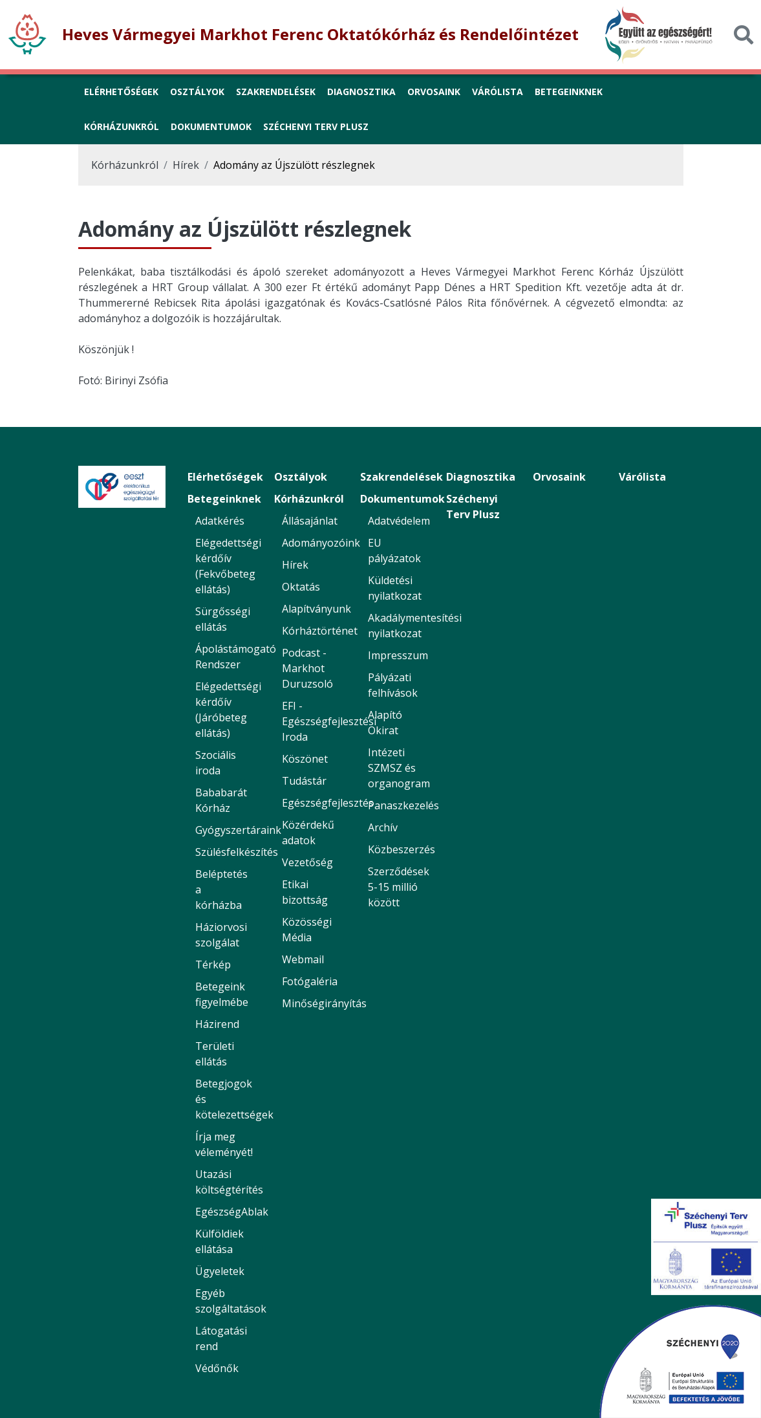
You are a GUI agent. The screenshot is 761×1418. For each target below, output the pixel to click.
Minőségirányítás (324, 1003)
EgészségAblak (231, 1212)
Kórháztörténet (320, 631)
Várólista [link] (497, 91)
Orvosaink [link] (433, 91)
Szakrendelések (401, 477)
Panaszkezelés (403, 805)
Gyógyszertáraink (238, 830)
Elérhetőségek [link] (121, 91)
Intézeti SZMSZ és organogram (399, 768)
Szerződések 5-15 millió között (398, 887)
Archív (383, 827)
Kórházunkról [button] (121, 126)
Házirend (217, 1024)
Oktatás (301, 587)
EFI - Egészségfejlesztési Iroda (329, 721)
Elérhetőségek (225, 477)
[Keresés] (743, 34)
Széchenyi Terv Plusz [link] (316, 126)
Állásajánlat (310, 521)
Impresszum (398, 655)
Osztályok (300, 477)
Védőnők (217, 1368)
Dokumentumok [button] (211, 126)
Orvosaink (559, 477)
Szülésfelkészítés (236, 852)
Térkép (213, 964)
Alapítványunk (316, 609)
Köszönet (305, 759)
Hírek (186, 165)
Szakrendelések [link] (276, 91)
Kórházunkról (124, 165)
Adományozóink (321, 543)
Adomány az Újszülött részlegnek (294, 165)
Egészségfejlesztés (328, 803)
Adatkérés (219, 521)
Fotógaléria (310, 981)
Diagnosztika (480, 477)
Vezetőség (307, 862)
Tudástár (304, 781)
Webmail (303, 959)
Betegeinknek (224, 499)
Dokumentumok (402, 499)
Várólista (642, 477)
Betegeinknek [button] (569, 91)
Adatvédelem (399, 521)
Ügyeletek (219, 1271)
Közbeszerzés (401, 849)
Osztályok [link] (197, 91)
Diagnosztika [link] (361, 91)
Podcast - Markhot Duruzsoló (307, 668)
